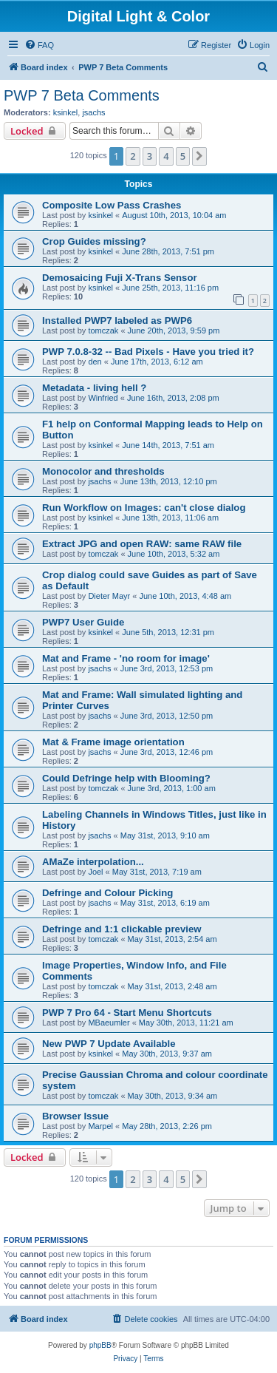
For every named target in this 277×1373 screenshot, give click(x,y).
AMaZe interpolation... (93, 861)
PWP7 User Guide (83, 622)
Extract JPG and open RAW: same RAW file (142, 543)
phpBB (100, 1345)
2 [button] (132, 156)
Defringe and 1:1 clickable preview (121, 929)
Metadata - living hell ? (94, 387)
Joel (95, 871)
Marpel (100, 1126)
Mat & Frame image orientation (113, 741)
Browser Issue (75, 1116)
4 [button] (165, 156)
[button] (199, 156)
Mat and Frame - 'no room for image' (126, 658)
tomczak (103, 330)
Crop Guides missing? (94, 241)
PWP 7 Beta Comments (82, 95)
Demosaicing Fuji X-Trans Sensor (119, 277)
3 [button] (149, 156)
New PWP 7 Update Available (109, 1043)
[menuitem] (39, 45)
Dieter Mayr (109, 595)
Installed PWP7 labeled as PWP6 (117, 320)
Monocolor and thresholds (103, 471)
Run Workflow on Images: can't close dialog (143, 507)
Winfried (102, 397)
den (94, 361)
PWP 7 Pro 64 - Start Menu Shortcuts (127, 1012)
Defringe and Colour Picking (107, 892)
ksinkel (65, 112)
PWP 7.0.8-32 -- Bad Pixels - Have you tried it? (148, 351)
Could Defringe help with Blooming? (126, 778)
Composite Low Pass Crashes (111, 205)
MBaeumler (108, 1022)
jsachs (93, 112)
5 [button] (182, 156)
